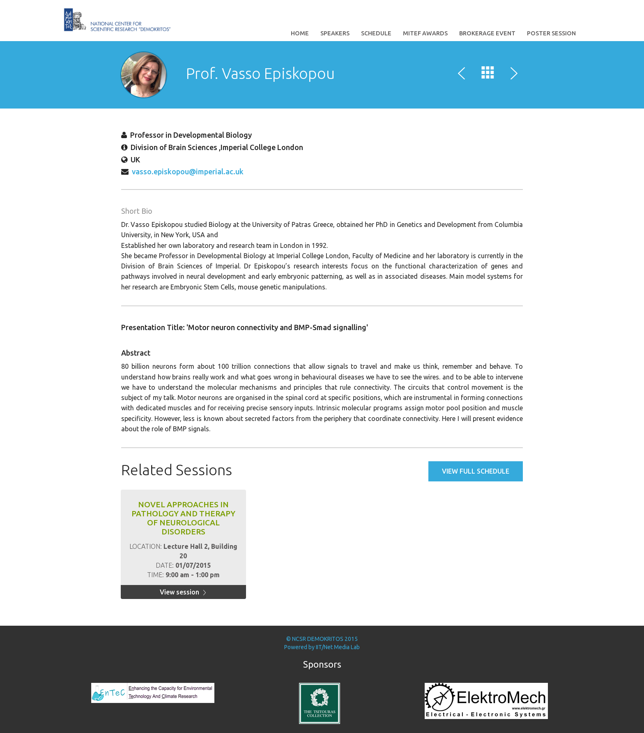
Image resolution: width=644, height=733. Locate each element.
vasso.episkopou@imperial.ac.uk (188, 171)
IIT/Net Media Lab (338, 647)
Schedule (376, 33)
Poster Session (551, 33)
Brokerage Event (487, 33)
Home (300, 33)
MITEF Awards (425, 33)
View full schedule (475, 471)
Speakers (335, 33)
